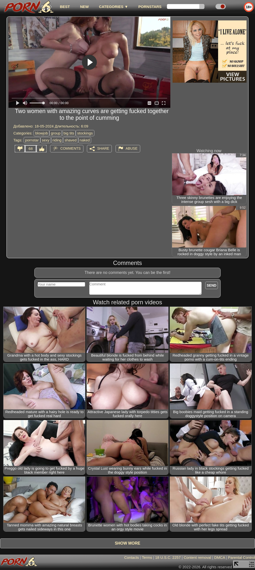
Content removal (197, 557)
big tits (69, 133)
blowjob (41, 133)
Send (211, 285)
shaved (70, 140)
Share (103, 148)
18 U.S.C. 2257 (168, 557)
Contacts (131, 557)
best (65, 6)
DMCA (219, 557)
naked (85, 140)
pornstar (32, 140)
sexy (46, 140)
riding (57, 140)
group (55, 133)
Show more (127, 543)
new (84, 6)
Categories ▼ (113, 6)
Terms (147, 557)
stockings (85, 133)
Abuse (131, 148)
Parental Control (241, 557)
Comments (70, 148)
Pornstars (150, 6)
